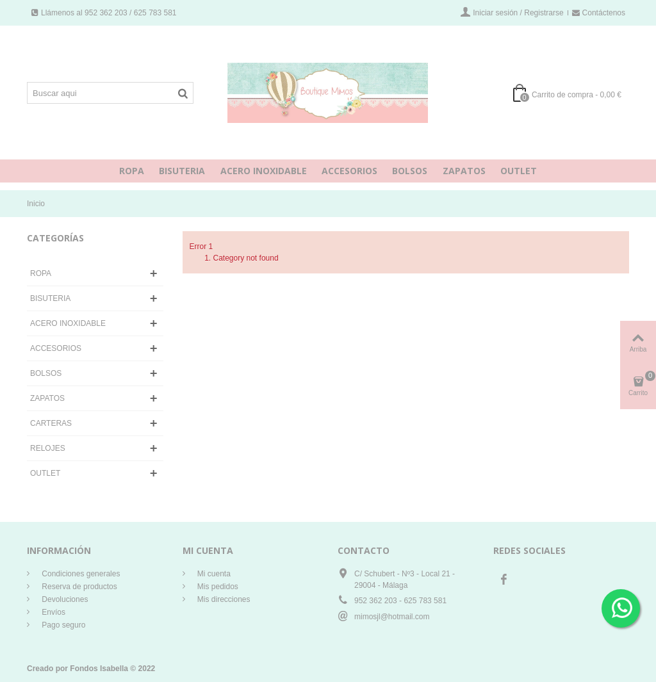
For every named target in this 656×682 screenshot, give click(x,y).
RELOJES (47, 448)
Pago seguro (62, 625)
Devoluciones (64, 599)
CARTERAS (51, 423)
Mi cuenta (213, 573)
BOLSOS (409, 171)
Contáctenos (598, 12)
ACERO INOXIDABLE (263, 171)
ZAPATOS (464, 171)
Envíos (52, 612)
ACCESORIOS (349, 171)
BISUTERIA (182, 171)
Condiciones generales (80, 573)
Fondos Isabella (99, 668)
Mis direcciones (222, 599)
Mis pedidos (216, 586)
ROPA (131, 171)
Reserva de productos (78, 586)
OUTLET (518, 171)
